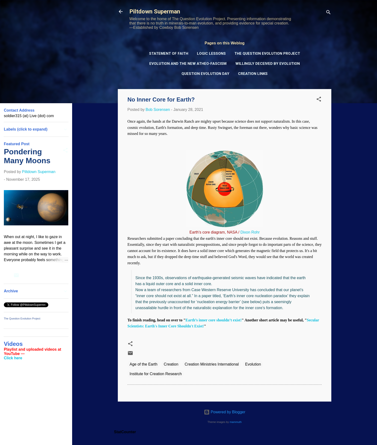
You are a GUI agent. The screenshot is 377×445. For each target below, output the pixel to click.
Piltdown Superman (154, 11)
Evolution (253, 364)
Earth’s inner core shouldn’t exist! (214, 320)
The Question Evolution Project (267, 53)
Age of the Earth (143, 364)
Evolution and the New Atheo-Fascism (187, 63)
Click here (13, 358)
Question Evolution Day (205, 74)
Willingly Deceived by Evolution (267, 63)
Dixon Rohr (250, 232)
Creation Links (253, 74)
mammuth (236, 422)
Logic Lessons (211, 53)
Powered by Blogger (224, 412)
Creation (171, 364)
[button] (319, 100)
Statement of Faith (168, 53)
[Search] (328, 13)
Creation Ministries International (212, 364)
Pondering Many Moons (27, 156)
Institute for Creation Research (156, 374)
